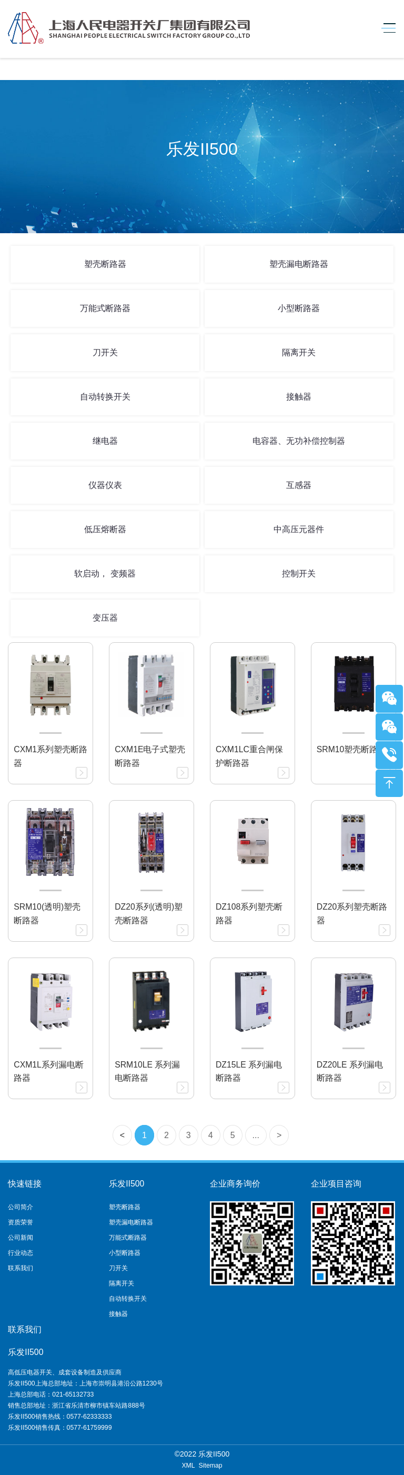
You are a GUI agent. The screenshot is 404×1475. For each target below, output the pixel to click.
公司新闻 (20, 1237)
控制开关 (299, 573)
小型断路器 (299, 308)
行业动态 (20, 1253)
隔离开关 (299, 352)
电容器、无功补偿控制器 (298, 440)
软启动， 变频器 (104, 573)
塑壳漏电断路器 (298, 264)
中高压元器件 (299, 529)
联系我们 (20, 1268)
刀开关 (105, 352)
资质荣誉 (20, 1222)
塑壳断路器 (105, 264)
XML (188, 1465)
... (255, 1135)
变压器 (105, 617)
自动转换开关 (105, 396)
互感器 (298, 485)
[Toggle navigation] (386, 28)
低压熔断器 (105, 529)
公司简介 (20, 1207)
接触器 (298, 396)
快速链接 (25, 1183)
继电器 (105, 440)
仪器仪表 (105, 485)
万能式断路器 (105, 308)
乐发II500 (126, 1183)
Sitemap (211, 1465)
